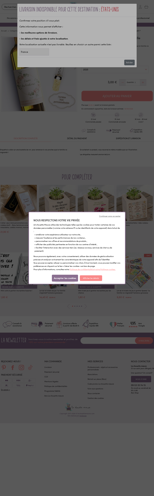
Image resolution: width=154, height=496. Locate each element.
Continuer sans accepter (110, 216)
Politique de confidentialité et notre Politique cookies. (93, 269)
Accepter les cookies (65, 278)
